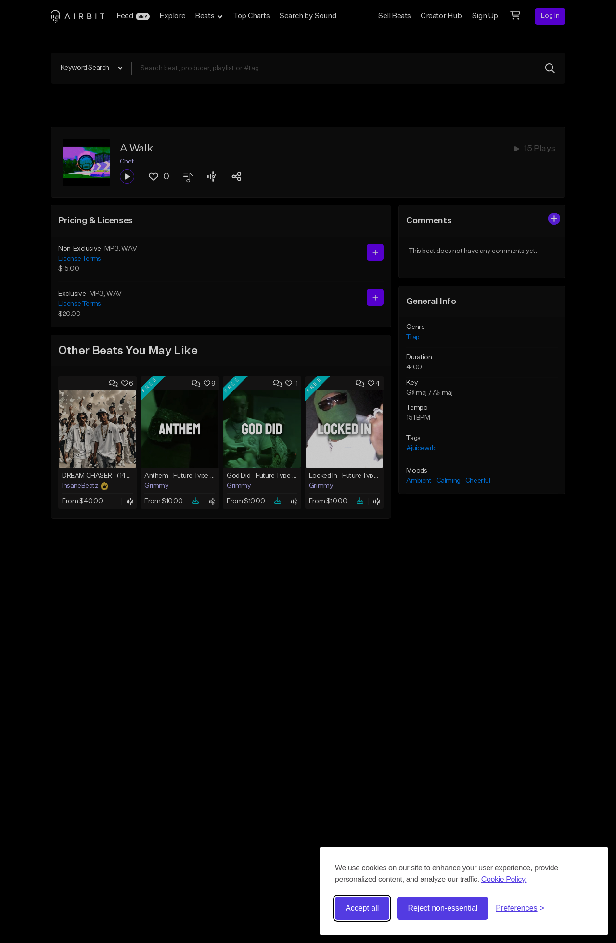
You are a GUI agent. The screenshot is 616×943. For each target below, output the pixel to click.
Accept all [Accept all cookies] (362, 908)
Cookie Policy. (504, 879)
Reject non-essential (442, 908)
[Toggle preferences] (520, 908)
